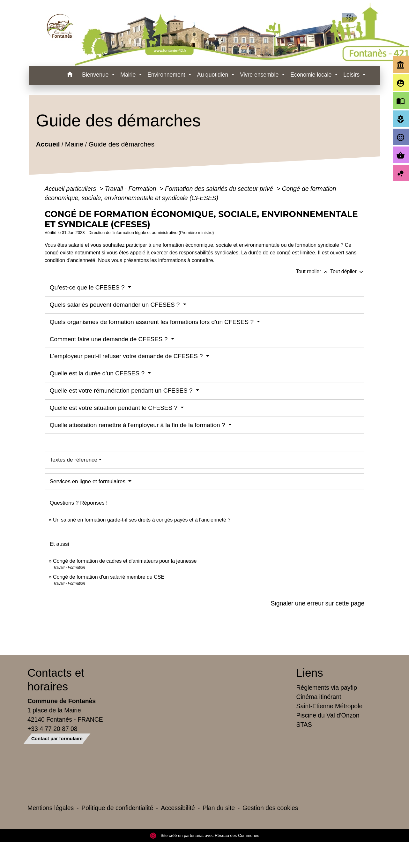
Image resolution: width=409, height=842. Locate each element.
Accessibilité (178, 807)
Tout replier (313, 271)
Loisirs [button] (352, 74)
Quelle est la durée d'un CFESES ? (98, 373)
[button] (69, 75)
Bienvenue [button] (96, 74)
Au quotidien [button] (213, 74)
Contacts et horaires (55, 679)
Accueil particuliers (71, 188)
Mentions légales (50, 807)
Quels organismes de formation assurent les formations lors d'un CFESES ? (153, 322)
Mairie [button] (128, 74)
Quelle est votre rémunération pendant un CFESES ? (122, 390)
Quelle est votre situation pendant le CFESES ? (114, 407)
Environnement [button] (167, 74)
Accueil (48, 144)
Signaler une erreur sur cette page (317, 603)
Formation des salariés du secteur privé (220, 188)
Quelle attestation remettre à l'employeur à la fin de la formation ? (138, 425)
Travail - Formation (131, 188)
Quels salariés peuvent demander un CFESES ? (116, 304)
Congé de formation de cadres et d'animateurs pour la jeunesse (125, 561)
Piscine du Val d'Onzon (328, 715)
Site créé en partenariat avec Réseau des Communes (204, 835)
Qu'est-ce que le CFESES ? (88, 287)
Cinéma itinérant (318, 696)
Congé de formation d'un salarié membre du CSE (108, 577)
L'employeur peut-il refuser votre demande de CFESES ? (127, 356)
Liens (309, 672)
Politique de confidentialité (117, 807)
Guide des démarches (121, 144)
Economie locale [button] (311, 74)
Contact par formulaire (57, 738)
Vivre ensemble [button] (260, 74)
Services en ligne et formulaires (88, 481)
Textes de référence (73, 460)
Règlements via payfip (326, 687)
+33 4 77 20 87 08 (52, 728)
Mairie (74, 144)
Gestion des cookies (270, 807)
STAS (304, 724)
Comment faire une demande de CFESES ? (109, 339)
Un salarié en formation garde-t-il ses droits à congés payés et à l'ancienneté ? (141, 519)
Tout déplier (347, 271)
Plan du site (219, 807)
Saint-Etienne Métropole (329, 706)
